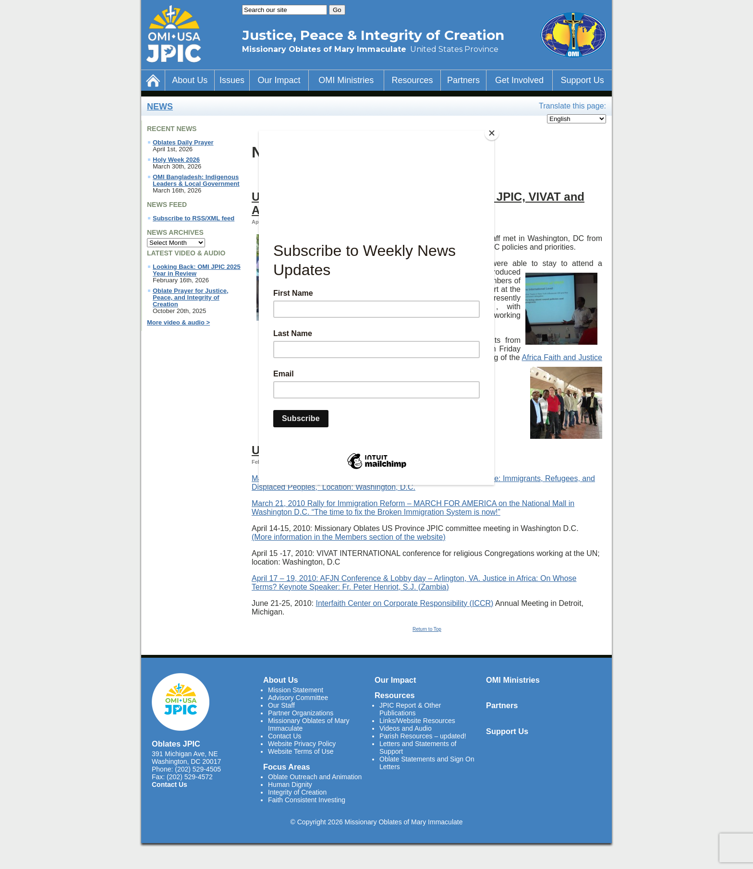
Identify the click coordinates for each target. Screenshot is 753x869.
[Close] (492, 133)
